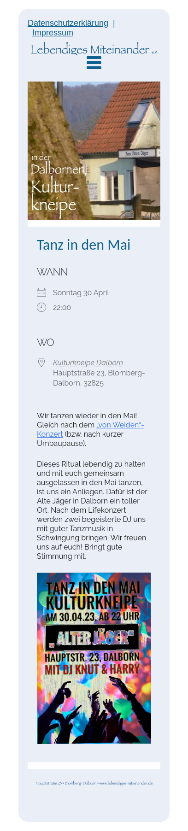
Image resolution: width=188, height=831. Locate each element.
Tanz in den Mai (83, 245)
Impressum (52, 32)
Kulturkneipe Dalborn (88, 362)
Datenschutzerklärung (68, 23)
